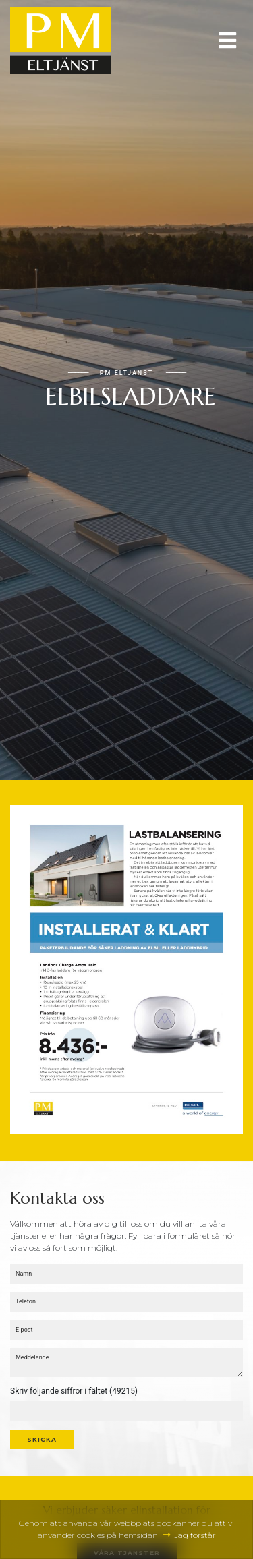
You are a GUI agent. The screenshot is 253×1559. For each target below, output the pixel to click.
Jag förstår (195, 1535)
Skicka (42, 1439)
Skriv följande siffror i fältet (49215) (74, 1391)
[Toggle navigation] (227, 41)
